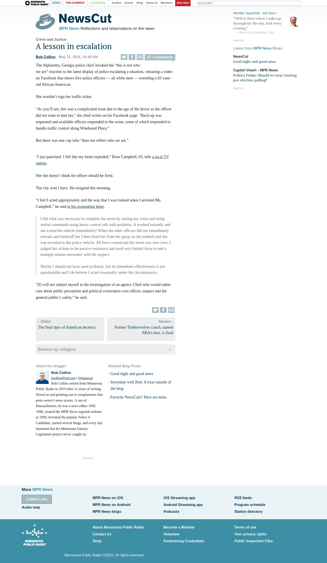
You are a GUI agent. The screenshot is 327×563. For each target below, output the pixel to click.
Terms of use (245, 526)
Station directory (248, 510)
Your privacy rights (250, 532)
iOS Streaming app (179, 498)
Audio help (31, 507)
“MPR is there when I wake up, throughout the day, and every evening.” (266, 25)
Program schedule (249, 504)
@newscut (88, 379)
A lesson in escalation (77, 47)
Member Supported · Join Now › (255, 12)
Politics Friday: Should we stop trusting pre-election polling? (265, 77)
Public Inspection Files (253, 538)
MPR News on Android (111, 504)
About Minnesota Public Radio (118, 526)
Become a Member (179, 526)
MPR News (72, 29)
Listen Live (36, 499)
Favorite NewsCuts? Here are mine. (141, 398)
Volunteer (172, 532)
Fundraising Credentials (184, 538)
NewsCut (240, 56)
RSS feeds (243, 498)
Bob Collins (48, 58)
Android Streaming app (183, 504)
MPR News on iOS (108, 498)
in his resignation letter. (89, 207)
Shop (97, 538)
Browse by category (60, 350)
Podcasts (171, 510)
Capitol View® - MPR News (255, 69)
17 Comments (163, 58)
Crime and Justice (54, 40)
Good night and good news (134, 374)
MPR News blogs (107, 510)
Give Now (183, 2)
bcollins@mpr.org (66, 379)
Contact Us (102, 532)
